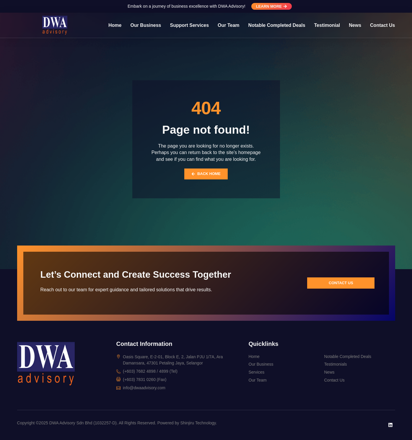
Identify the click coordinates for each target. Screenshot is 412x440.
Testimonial (327, 25)
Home (114, 25)
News (355, 25)
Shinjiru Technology (198, 423)
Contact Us (382, 25)
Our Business (145, 25)
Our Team (229, 25)
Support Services (189, 25)
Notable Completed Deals (276, 25)
